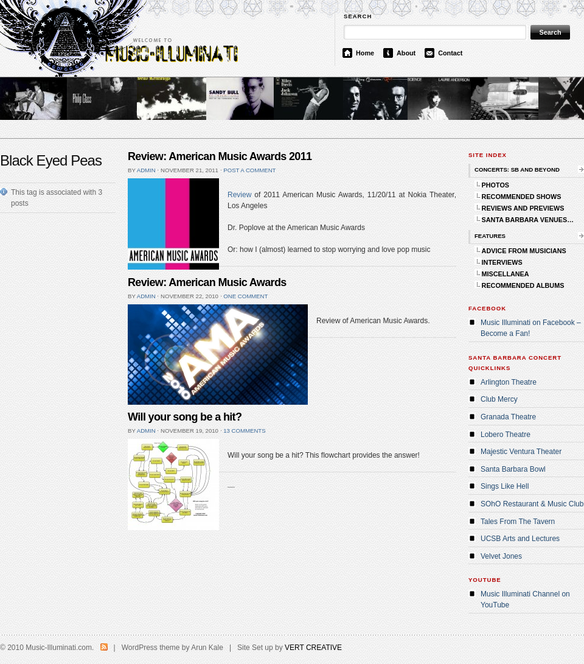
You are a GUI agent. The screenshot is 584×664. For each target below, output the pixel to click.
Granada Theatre (508, 417)
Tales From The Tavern (518, 521)
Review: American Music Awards (207, 282)
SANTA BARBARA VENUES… (528, 219)
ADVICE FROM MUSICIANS (524, 250)
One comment (245, 296)
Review (239, 194)
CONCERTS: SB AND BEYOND (517, 169)
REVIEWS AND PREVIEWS (523, 208)
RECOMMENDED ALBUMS (523, 285)
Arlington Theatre (509, 382)
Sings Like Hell (505, 486)
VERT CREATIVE (313, 647)
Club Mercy (499, 399)
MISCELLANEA (505, 274)
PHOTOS (495, 185)
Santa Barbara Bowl (513, 469)
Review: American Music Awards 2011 (219, 156)
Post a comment (249, 170)
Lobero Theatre (505, 434)
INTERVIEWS (502, 262)
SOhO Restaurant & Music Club (532, 504)
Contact (450, 53)
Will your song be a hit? (185, 417)
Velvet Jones (501, 556)
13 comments (244, 430)
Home (365, 53)
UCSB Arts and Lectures (520, 538)
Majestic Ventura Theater (521, 451)
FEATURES (490, 235)
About (406, 53)
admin (146, 170)
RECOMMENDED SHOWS (521, 196)
